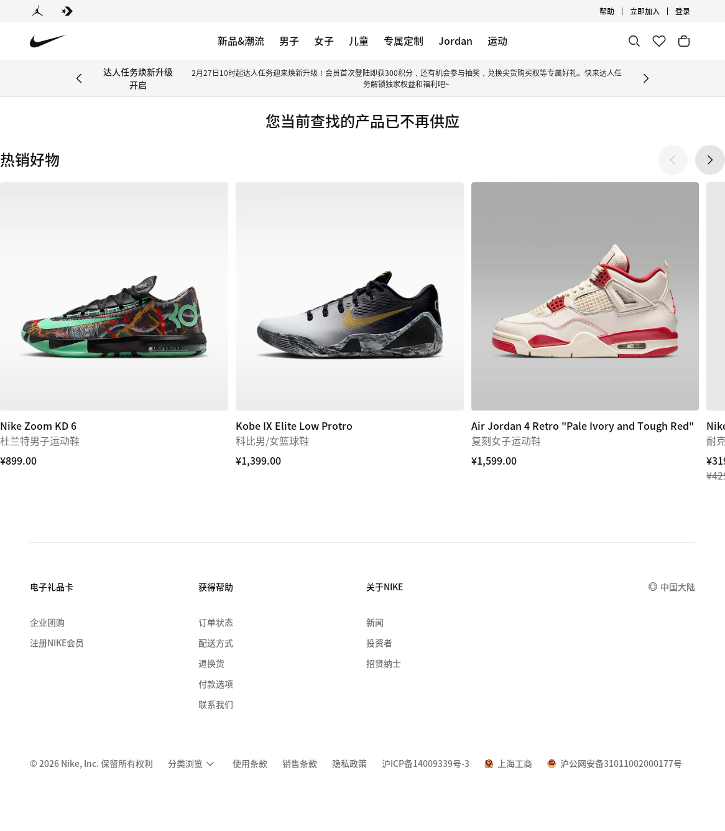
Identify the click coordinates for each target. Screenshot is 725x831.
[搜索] (634, 41)
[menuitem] (193, 763)
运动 (497, 40)
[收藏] (659, 41)
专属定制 (403, 40)
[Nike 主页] (48, 41)
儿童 (359, 40)
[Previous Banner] (79, 78)
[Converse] (67, 11)
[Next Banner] (646, 78)
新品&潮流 (241, 40)
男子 (289, 40)
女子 (324, 40)
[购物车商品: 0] (684, 41)
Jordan (455, 40)
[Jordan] (37, 11)
